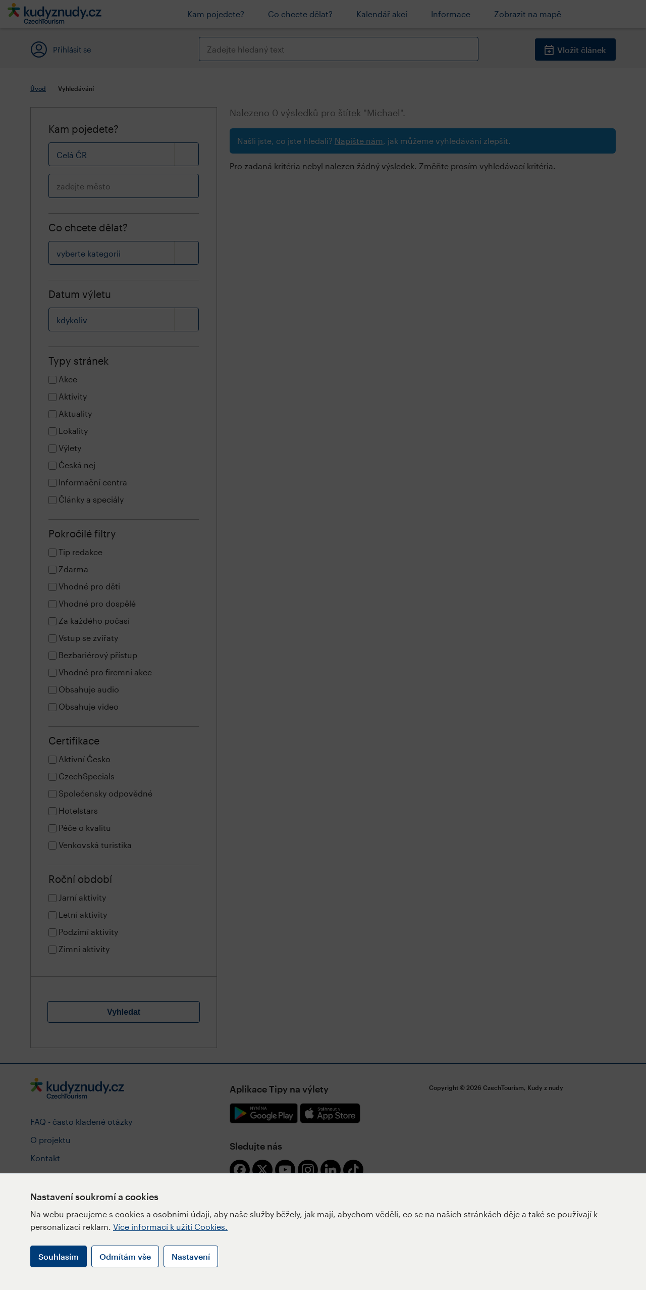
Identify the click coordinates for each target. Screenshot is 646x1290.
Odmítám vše (125, 1256)
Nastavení (191, 1256)
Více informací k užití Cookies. (170, 1226)
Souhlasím (58, 1256)
